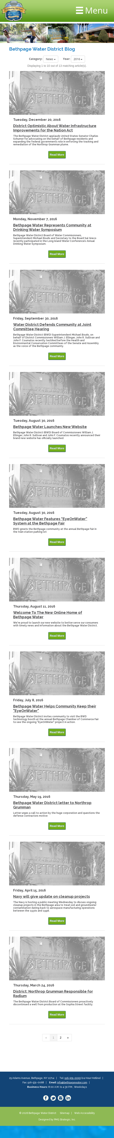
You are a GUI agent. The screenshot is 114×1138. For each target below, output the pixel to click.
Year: (66, 59)
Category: (36, 59)
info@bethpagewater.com (72, 1082)
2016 (78, 59)
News (51, 59)
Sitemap (64, 1113)
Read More (57, 154)
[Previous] (46, 1037)
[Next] (68, 1037)
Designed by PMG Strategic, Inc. (57, 1119)
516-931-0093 (73, 1078)
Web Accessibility (84, 1113)
